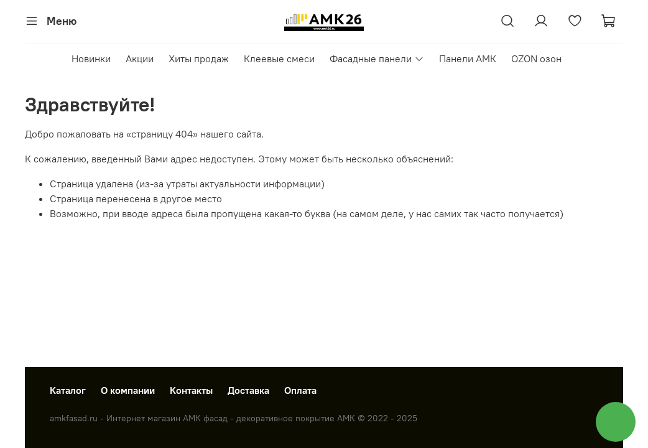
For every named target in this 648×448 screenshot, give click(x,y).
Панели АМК (467, 58)
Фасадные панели (377, 58)
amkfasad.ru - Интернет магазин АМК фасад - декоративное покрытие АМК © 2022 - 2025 (233, 418)
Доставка (248, 390)
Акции (140, 58)
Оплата (300, 390)
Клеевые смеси (279, 58)
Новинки (91, 58)
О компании (128, 390)
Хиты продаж (199, 58)
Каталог (68, 390)
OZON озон (536, 58)
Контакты (191, 390)
